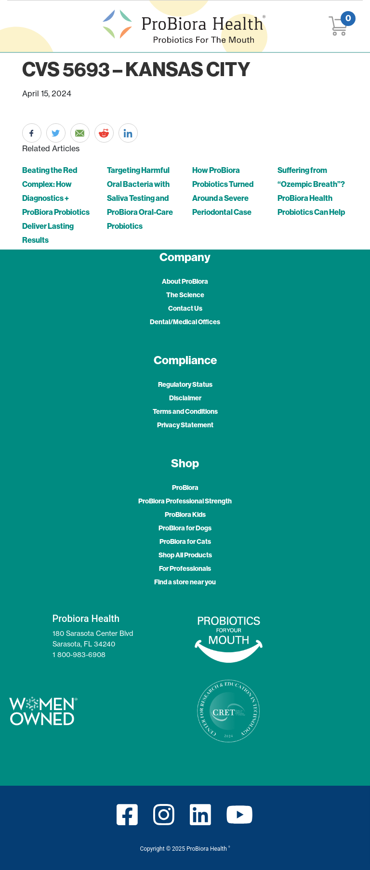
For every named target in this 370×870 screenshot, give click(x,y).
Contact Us (185, 308)
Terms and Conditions (185, 411)
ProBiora (185, 487)
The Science (185, 294)
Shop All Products (185, 555)
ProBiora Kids (185, 514)
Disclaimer (185, 398)
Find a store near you (185, 582)
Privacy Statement (185, 425)
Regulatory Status (185, 384)
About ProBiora (185, 281)
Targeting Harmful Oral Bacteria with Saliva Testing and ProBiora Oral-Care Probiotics (140, 198)
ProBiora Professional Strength (185, 501)
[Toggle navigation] (27, 26)
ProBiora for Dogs (185, 528)
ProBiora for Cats (185, 541)
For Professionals (185, 568)
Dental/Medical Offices (185, 321)
